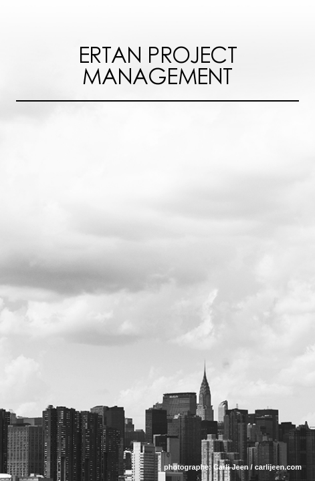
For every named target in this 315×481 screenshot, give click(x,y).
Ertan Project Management (157, 66)
